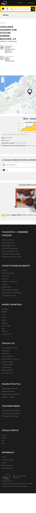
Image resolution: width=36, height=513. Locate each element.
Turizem (4, 284)
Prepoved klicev (7, 468)
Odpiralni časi (6, 367)
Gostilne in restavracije (9, 281)
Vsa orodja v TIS (7, 373)
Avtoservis (5, 276)
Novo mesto (6, 326)
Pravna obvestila (7, 465)
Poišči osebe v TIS (8, 243)
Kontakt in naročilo (8, 397)
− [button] (2, 81)
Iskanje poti (6, 351)
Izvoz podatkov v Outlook (10, 359)
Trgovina (5, 270)
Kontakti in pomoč (8, 460)
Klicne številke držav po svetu (12, 257)
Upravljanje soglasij (21, 486)
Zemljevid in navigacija (9, 248)
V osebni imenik (7, 364)
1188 (3, 443)
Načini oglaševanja (8, 391)
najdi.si (4, 438)
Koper (4, 320)
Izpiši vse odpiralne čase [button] (9, 60)
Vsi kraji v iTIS (6, 334)
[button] (5, 3)
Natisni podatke (7, 370)
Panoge (4, 483)
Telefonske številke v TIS (10, 251)
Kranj (3, 317)
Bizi (3, 440)
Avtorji (4, 462)
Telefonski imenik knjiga (10, 416)
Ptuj (3, 328)
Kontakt (23, 483)
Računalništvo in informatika (11, 293)
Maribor (4, 312)
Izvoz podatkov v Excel (9, 348)
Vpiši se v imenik (7, 240)
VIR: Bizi (2, 23)
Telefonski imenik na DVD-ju (11, 413)
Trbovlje (4, 331)
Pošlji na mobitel (7, 362)
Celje (3, 314)
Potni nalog (6, 353)
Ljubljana (5, 309)
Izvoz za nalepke (7, 356)
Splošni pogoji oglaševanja (11, 394)
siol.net (4, 435)
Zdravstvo (5, 279)
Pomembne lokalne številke (11, 254)
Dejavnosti (16, 483)
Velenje (4, 323)
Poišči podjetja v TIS (8, 245)
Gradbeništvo (6, 287)
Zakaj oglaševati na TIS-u (10, 388)
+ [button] (2, 78)
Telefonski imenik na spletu (11, 410)
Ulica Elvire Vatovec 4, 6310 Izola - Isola (10, 48)
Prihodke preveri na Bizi (21, 143)
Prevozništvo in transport (10, 290)
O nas (4, 457)
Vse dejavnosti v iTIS (9, 295)
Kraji (10, 483)
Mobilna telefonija (8, 273)
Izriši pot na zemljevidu (8, 51)
